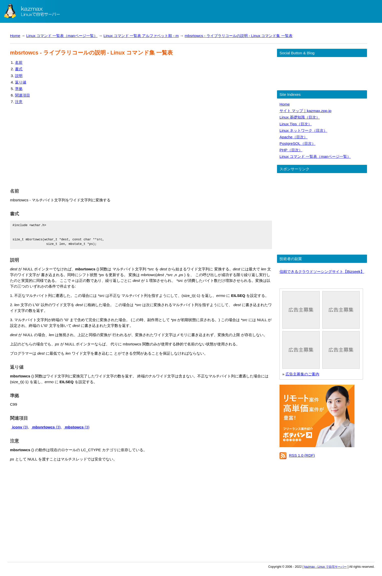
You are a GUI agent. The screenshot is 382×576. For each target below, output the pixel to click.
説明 (18, 76)
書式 (18, 69)
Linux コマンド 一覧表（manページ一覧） (62, 36)
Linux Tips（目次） (296, 124)
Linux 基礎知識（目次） (300, 117)
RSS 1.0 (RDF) (302, 455)
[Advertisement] (141, 145)
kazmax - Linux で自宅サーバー (325, 566)
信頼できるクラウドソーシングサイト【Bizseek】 (322, 271)
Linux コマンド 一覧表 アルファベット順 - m (141, 36)
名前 (18, 62)
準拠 (18, 89)
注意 (18, 102)
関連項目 (22, 95)
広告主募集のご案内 (302, 374)
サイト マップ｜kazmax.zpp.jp (305, 111)
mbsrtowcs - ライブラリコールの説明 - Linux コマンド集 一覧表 (238, 36)
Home (15, 36)
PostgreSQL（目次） (298, 143)
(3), (20, 427)
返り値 (20, 82)
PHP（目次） (291, 150)
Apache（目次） (294, 137)
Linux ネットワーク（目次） (303, 130)
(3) (76, 427)
